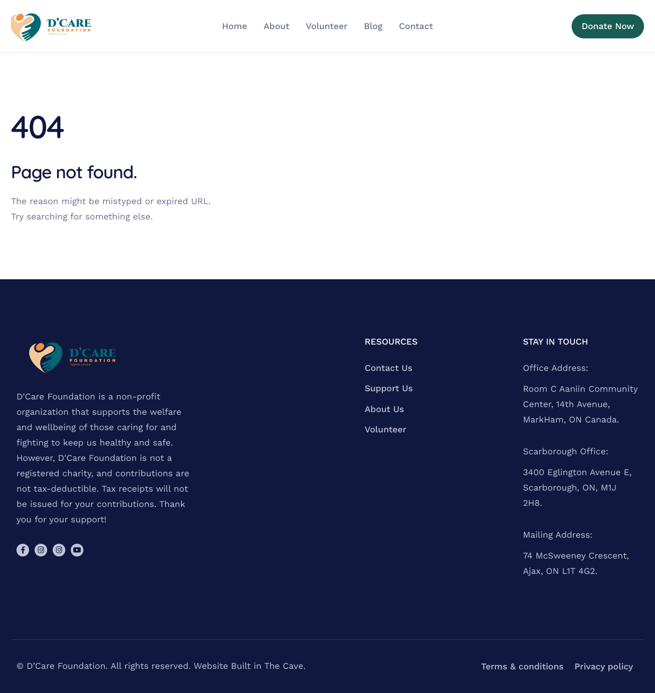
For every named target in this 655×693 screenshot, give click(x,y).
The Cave (283, 666)
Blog (373, 26)
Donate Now (607, 26)
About (276, 26)
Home (234, 26)
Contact (416, 26)
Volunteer (326, 26)
